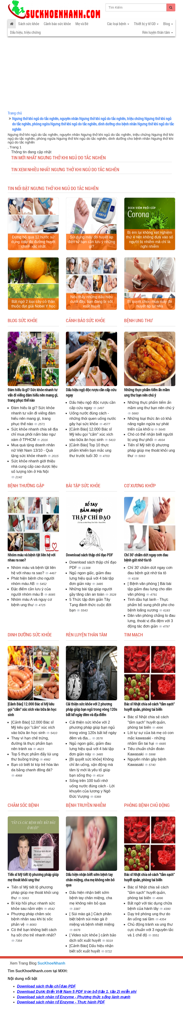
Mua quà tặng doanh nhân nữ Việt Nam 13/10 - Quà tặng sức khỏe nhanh (33, 450)
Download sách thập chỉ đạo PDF (89, 554)
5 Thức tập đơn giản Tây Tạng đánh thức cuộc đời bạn (90, 605)
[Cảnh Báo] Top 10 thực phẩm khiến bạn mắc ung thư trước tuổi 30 (90, 450)
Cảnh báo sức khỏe (57, 23)
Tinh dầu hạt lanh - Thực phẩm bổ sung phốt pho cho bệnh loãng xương (151, 605)
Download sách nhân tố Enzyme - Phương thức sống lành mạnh (73, 997)
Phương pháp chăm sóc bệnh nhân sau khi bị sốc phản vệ (32, 919)
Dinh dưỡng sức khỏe (30, 634)
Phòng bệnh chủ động (147, 805)
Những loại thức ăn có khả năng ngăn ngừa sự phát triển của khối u (150, 424)
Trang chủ (15, 112)
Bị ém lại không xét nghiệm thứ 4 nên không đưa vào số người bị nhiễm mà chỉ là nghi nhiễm (149, 239)
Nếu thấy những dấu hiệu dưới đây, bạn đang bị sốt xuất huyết (91, 301)
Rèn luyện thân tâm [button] (157, 32)
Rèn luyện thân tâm (86, 634)
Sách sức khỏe (28, 23)
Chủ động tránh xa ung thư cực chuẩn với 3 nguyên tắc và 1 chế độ (150, 929)
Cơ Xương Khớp (140, 485)
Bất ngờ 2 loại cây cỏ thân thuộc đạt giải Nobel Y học (33, 304)
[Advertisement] (91, 74)
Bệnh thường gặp (26, 485)
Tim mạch (133, 634)
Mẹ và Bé (81, 23)
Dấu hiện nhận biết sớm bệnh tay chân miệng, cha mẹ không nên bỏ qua (90, 880)
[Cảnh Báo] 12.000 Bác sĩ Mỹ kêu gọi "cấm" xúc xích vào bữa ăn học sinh (91, 434)
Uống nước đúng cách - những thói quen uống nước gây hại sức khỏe (92, 418)
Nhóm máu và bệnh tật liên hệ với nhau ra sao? (31, 557)
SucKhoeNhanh (51, 963)
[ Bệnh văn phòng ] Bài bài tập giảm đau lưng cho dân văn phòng (150, 589)
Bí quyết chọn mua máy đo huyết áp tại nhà (149, 304)
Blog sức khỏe (22, 320)
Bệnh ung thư (138, 320)
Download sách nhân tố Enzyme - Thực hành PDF (61, 1002)
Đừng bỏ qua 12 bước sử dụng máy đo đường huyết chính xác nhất (33, 241)
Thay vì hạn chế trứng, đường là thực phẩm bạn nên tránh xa (31, 743)
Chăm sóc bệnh (23, 805)
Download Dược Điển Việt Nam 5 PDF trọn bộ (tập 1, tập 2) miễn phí (76, 992)
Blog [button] (168, 23)
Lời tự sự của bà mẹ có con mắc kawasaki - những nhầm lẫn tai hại (151, 738)
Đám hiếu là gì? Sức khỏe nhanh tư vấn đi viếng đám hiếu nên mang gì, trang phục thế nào (33, 395)
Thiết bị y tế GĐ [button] (146, 23)
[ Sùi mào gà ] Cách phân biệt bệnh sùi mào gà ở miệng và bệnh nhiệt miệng (91, 919)
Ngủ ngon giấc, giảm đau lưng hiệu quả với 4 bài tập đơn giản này (91, 578)
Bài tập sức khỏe (83, 485)
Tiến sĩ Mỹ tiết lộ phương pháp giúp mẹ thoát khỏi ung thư (151, 450)
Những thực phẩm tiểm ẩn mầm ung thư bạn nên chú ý (147, 392)
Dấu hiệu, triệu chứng (25, 32)
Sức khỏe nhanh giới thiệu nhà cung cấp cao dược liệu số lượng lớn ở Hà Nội (34, 466)
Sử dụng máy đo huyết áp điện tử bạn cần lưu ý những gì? (91, 241)
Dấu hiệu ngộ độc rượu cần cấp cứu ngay (91, 392)
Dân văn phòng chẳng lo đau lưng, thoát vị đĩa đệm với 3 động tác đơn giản (151, 621)
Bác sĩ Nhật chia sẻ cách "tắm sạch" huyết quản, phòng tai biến (149, 706)
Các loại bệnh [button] (118, 23)
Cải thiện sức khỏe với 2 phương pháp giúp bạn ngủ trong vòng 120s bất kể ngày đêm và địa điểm (91, 709)
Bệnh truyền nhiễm (86, 805)
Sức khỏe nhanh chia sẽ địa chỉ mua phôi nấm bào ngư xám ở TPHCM (34, 434)
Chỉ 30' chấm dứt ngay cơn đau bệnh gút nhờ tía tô (146, 557)
